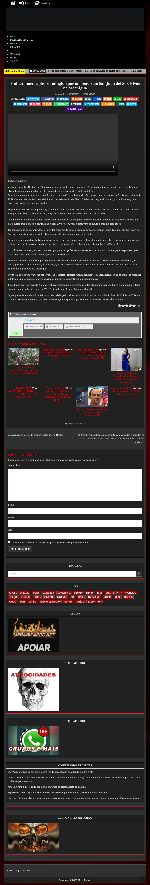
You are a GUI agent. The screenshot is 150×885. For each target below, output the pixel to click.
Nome (12, 507)
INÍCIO (13, 36)
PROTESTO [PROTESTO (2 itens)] (128, 599)
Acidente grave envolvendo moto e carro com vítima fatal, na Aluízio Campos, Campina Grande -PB (92, 356)
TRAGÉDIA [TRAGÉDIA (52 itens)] (80, 603)
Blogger (109, 105)
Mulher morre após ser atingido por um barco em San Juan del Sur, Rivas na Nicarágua (75, 86)
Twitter (31, 99)
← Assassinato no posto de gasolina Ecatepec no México (34, 437)
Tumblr (76, 105)
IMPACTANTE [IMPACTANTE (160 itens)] (62, 599)
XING (122, 105)
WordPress (92, 105)
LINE (119, 99)
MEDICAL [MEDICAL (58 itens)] (107, 599)
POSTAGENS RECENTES (21, 40)
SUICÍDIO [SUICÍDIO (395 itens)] (32, 603)
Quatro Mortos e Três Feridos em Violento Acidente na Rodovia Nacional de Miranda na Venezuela (58, 396)
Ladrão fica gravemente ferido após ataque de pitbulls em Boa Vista (58, 774)
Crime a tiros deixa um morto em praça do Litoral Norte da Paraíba (51, 789)
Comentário (15, 467)
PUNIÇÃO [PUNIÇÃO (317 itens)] (12, 603)
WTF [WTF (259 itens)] (100, 603)
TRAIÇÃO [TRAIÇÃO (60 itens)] (91, 603)
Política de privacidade (18, 872)
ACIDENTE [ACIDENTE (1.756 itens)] (13, 594)
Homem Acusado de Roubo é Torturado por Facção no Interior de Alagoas (126, 393)
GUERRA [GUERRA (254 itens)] (37, 599)
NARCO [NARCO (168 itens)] (118, 599)
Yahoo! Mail (74, 110)
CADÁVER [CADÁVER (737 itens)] (110, 594)
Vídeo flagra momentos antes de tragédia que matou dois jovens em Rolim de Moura (63, 794)
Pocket (33, 105)
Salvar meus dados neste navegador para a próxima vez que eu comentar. (50, 544)
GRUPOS (14, 61)
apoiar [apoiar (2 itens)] (36, 594)
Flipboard (133, 99)
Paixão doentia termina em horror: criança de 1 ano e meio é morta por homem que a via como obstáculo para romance (79, 800)
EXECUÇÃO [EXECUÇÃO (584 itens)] (13, 599)
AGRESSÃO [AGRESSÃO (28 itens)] (24, 594)
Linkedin (62, 99)
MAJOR (60, 94)
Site (10, 532)
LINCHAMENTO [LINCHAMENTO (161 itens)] (94, 599)
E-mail (12, 519)
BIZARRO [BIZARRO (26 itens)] (89, 594)
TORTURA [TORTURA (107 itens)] (68, 603)
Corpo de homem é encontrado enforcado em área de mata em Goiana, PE (24, 372)
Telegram (18, 105)
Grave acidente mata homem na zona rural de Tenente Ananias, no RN (92, 414)
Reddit (76, 99)
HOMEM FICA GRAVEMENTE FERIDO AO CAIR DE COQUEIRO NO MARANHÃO (23, 395)
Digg (98, 99)
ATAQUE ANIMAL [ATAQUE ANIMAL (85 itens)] (63, 594)
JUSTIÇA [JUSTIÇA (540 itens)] (81, 599)
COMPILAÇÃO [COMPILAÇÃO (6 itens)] (130, 594)
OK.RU (46, 105)
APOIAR (14, 50)
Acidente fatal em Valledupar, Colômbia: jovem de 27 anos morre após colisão (126, 380)
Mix (108, 99)
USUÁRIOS (15, 47)
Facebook (47, 99)
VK (88, 99)
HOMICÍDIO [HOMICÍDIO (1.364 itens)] (48, 599)
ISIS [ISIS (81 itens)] (72, 599)
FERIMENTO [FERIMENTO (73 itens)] (25, 599)
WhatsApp (60, 105)
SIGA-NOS (15, 54)
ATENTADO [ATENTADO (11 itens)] (78, 594)
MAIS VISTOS (16, 43)
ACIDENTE (80, 425)
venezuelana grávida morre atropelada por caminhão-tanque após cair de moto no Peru (58, 356)
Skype (133, 105)
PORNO (13, 57)
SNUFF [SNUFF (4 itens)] (22, 603)
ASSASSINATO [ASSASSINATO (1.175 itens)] (48, 594)
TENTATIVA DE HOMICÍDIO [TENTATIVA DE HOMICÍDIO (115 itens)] (50, 603)
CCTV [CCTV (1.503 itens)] (119, 594)
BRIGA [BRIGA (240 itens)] (99, 594)
